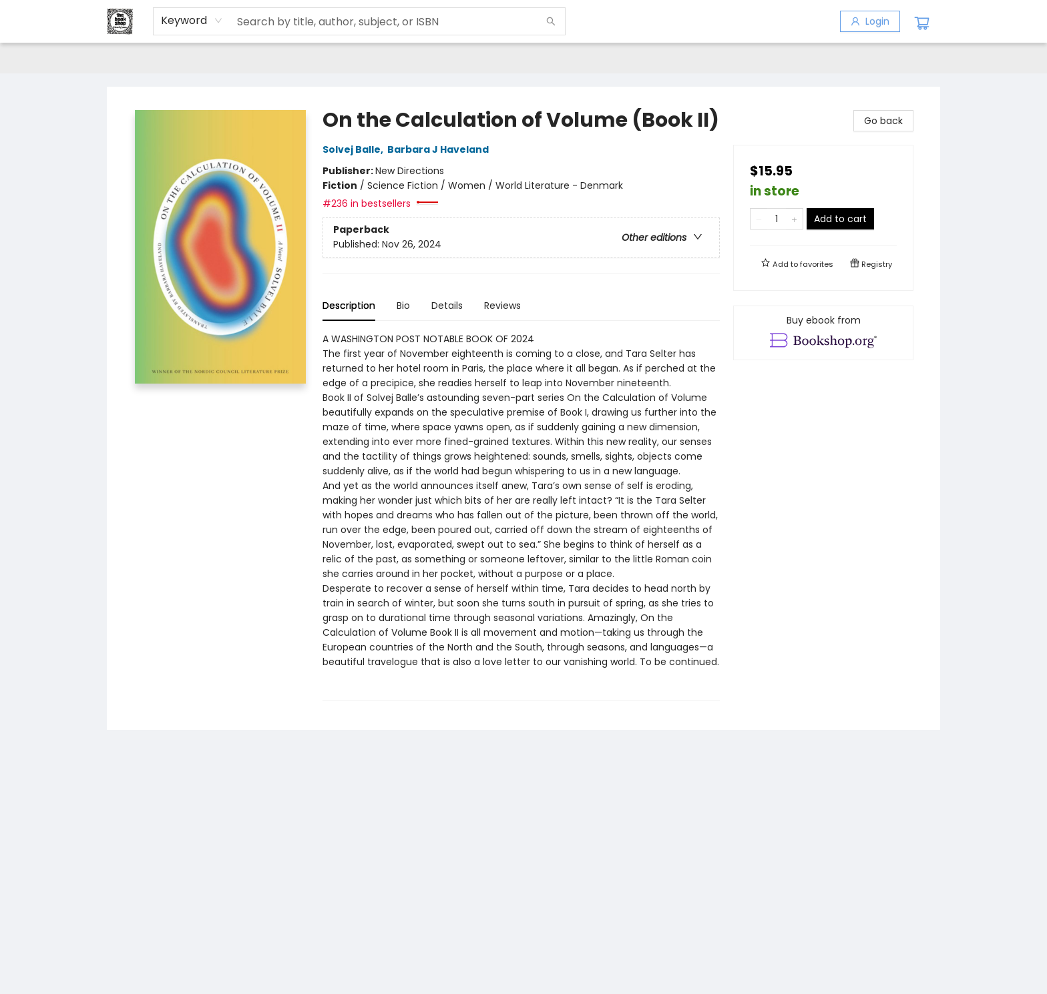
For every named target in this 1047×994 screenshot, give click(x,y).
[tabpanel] (521, 516)
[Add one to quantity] (794, 218)
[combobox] (192, 20)
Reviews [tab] (502, 305)
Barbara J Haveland (440, 149)
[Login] (870, 21)
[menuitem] (134, 58)
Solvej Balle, (355, 149)
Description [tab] (349, 305)
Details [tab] (447, 305)
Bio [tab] (403, 305)
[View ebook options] (823, 333)
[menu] (523, 58)
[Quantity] (776, 218)
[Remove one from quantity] (759, 218)
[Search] (551, 21)
